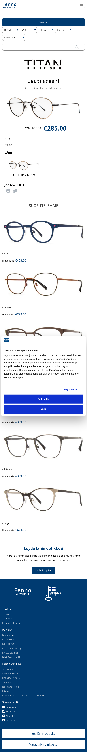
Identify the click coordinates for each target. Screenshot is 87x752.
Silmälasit (7, 614)
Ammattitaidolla (10, 673)
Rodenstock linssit (11, 623)
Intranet (6, 691)
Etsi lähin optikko (43, 570)
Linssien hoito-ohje (12, 648)
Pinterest (8, 720)
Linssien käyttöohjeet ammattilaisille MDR (23, 695)
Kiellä (43, 409)
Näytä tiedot (71, 389)
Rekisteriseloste (10, 686)
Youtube (8, 715)
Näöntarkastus (9, 634)
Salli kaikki (43, 399)
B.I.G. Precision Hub (12, 657)
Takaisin (43, 22)
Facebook (9, 707)
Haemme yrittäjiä (11, 677)
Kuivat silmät (8, 639)
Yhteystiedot (8, 682)
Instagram (9, 711)
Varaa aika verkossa (43, 744)
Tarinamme (7, 668)
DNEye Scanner (10, 652)
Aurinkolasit (8, 618)
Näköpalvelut (8, 643)
